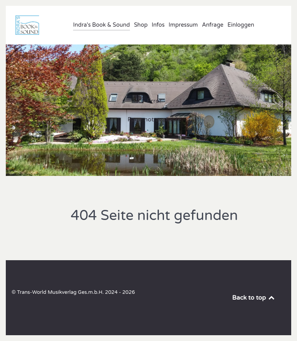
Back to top (253, 298)
